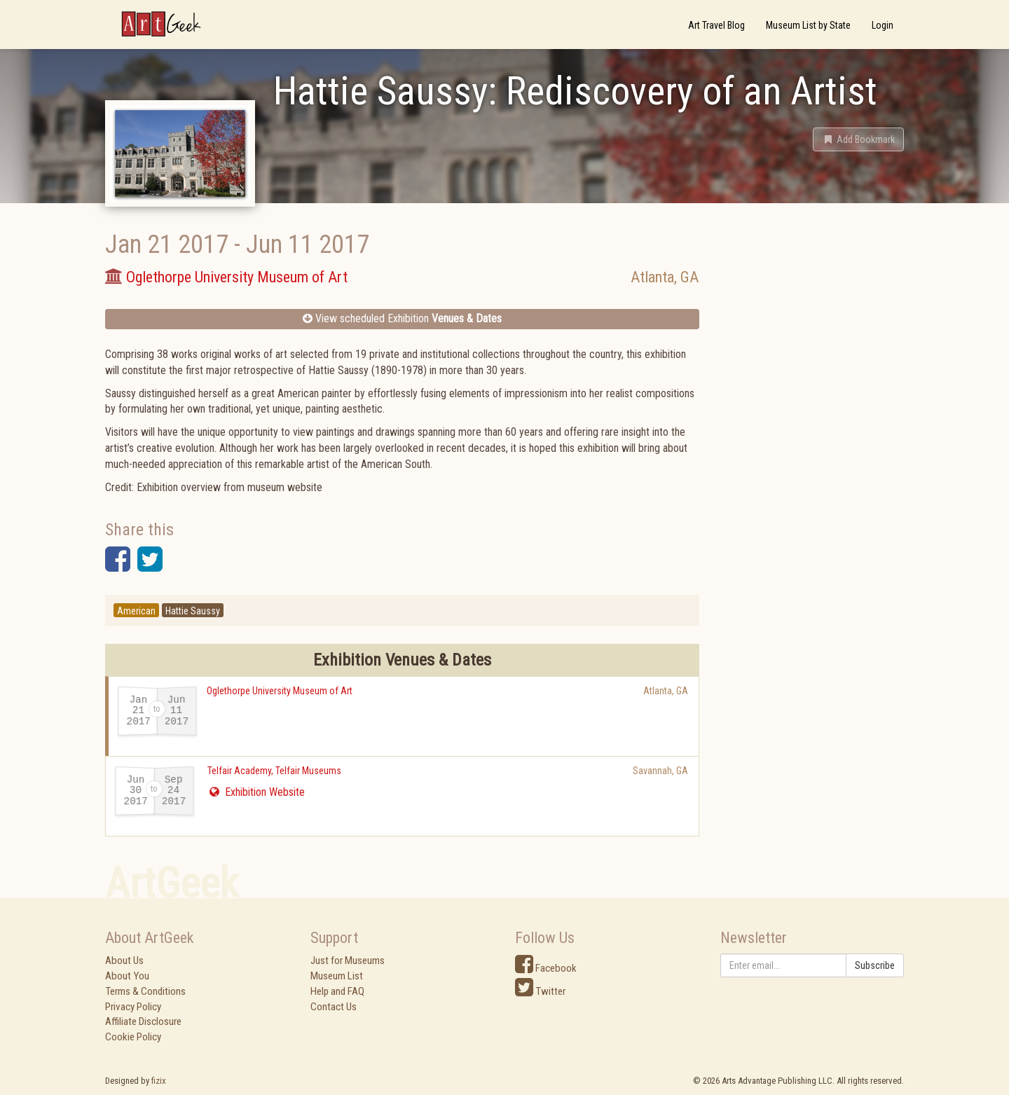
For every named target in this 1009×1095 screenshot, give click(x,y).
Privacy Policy (133, 1006)
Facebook (546, 968)
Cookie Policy (133, 1037)
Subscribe (875, 965)
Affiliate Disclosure (143, 1021)
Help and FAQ (337, 991)
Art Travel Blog (716, 25)
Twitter (540, 991)
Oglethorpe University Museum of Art (279, 690)
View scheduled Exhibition (402, 318)
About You (127, 976)
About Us (124, 960)
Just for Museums (347, 960)
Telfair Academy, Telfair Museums (274, 770)
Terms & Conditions (145, 991)
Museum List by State (808, 25)
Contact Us (333, 1006)
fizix (158, 1080)
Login (882, 25)
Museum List (336, 976)
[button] (858, 139)
